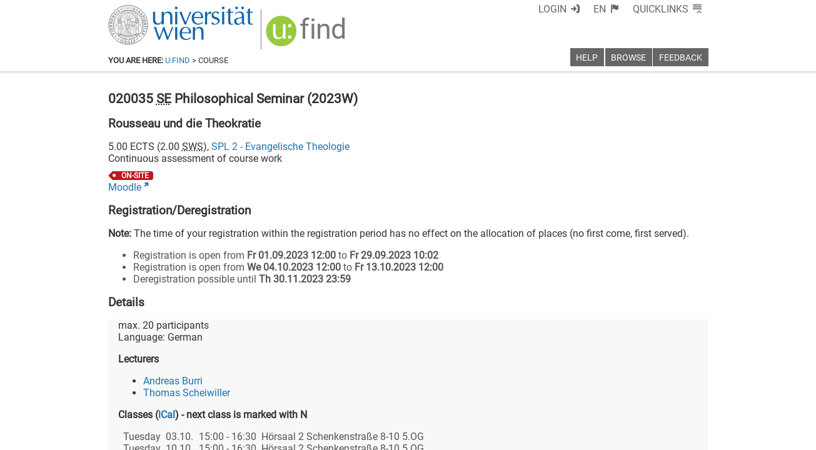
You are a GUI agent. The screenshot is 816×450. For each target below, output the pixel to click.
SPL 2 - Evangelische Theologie (280, 146)
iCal (166, 415)
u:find (177, 60)
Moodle (124, 187)
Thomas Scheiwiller (186, 393)
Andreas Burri (173, 381)
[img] (307, 35)
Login (552, 9)
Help (587, 57)
